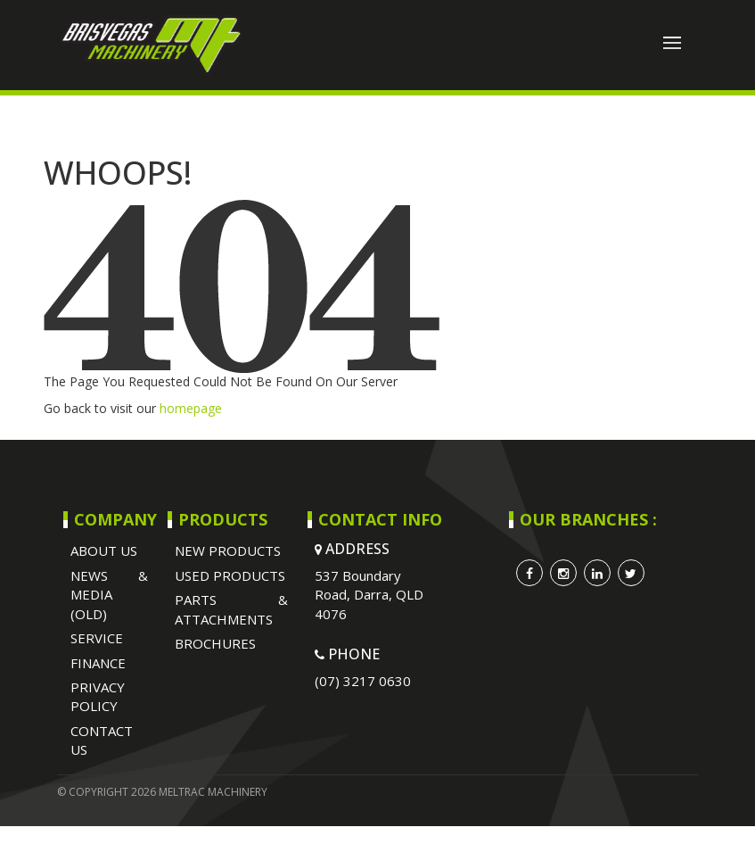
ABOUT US (103, 550)
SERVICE (96, 638)
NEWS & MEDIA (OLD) (109, 595)
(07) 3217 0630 (363, 681)
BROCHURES (215, 643)
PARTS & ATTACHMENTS (231, 609)
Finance (98, 663)
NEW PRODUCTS (228, 550)
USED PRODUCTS (230, 575)
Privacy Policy (97, 696)
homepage (191, 408)
